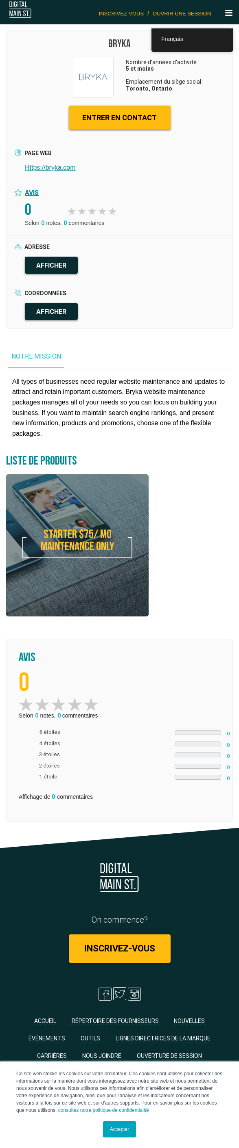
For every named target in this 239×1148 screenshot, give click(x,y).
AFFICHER (51, 265)
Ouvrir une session (182, 14)
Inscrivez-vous (121, 14)
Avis (32, 192)
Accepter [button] (119, 1129)
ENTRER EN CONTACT (119, 117)
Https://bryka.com (50, 167)
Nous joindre (101, 1055)
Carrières (52, 1055)
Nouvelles (189, 1021)
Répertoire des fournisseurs (115, 1021)
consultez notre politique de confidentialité (103, 1110)
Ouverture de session (169, 1055)
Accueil (45, 1021)
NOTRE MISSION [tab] (36, 356)
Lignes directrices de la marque (163, 1038)
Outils (90, 1038)
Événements (47, 1038)
